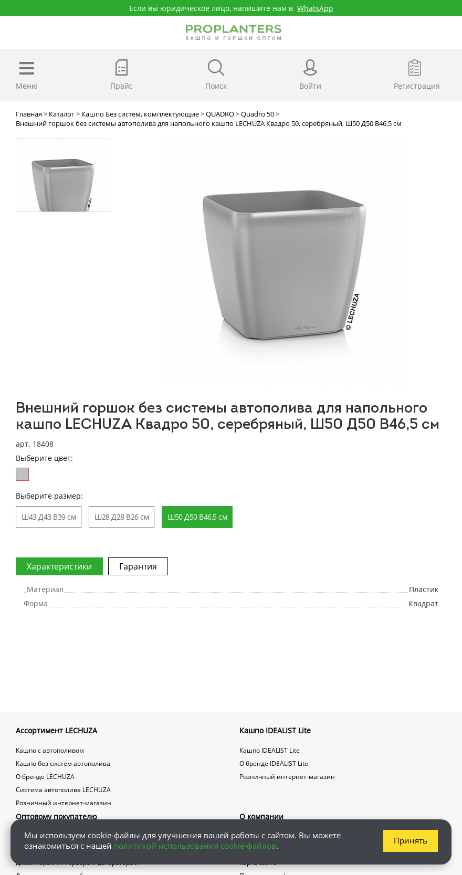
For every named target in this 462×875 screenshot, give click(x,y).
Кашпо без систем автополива (63, 763)
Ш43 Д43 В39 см (49, 517)
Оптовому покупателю (56, 816)
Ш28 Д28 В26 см (121, 517)
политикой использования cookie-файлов (195, 845)
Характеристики (59, 566)
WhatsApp (315, 8)
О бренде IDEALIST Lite (273, 763)
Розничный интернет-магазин (63, 802)
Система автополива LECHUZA (63, 789)
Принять (410, 840)
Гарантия (138, 566)
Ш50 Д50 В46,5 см (197, 517)
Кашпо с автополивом (50, 750)
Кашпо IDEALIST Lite (275, 730)
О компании (261, 816)
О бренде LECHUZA (45, 776)
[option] (285, 262)
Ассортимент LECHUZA (56, 730)
